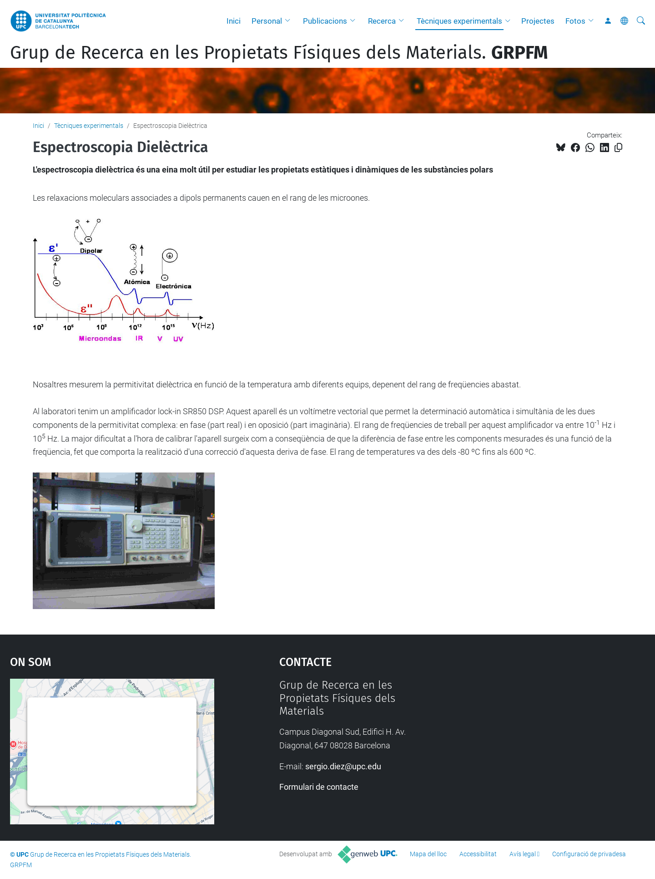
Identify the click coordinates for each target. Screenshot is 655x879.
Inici (234, 20)
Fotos (575, 20)
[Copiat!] (618, 147)
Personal (267, 20)
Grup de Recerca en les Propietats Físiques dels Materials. (279, 53)
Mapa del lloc (428, 854)
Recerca (382, 20)
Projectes (537, 20)
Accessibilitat (478, 854)
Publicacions (325, 20)
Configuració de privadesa (589, 854)
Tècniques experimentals (459, 20)
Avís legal (522, 854)
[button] (289, 21)
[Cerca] (641, 21)
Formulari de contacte (318, 787)
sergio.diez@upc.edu (343, 766)
